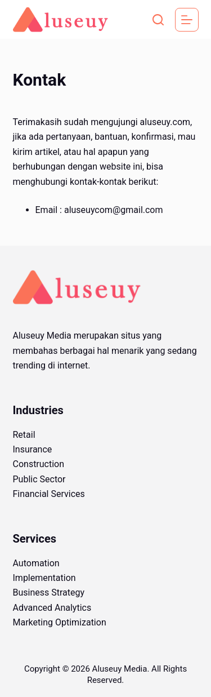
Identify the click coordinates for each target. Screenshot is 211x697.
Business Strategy (49, 592)
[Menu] (187, 20)
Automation (36, 563)
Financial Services (49, 494)
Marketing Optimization (59, 622)
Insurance (32, 449)
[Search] (158, 19)
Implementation (44, 577)
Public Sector (39, 479)
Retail (24, 434)
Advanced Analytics (52, 607)
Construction (39, 464)
